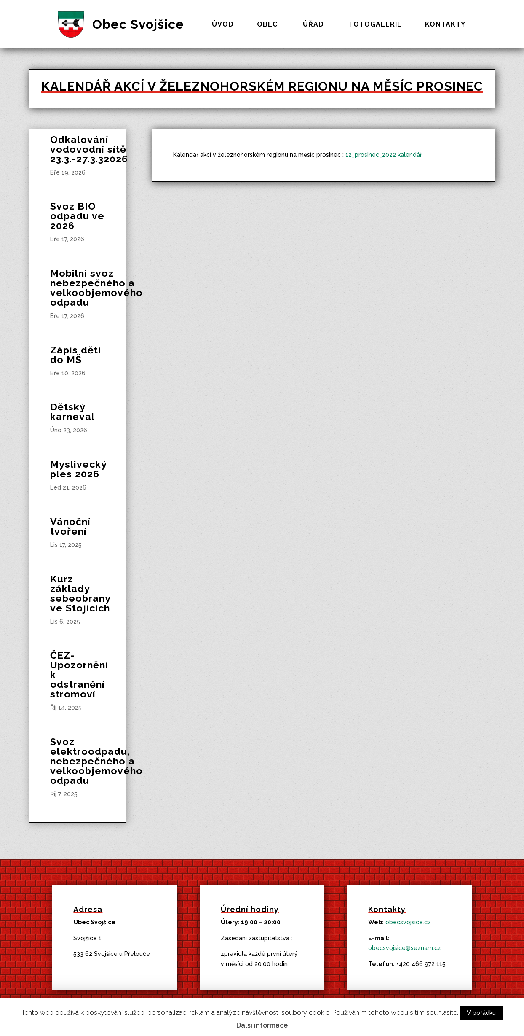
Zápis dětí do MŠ (75, 354)
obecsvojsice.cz (408, 922)
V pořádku (481, 1012)
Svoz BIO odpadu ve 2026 (77, 215)
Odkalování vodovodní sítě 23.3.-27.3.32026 (89, 149)
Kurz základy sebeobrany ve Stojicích (80, 593)
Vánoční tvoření (70, 526)
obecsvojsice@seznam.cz (404, 948)
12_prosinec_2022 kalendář (383, 154)
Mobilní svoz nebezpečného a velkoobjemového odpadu (96, 287)
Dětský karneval (72, 411)
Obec (267, 25)
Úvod (223, 25)
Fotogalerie (375, 25)
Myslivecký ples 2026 (78, 468)
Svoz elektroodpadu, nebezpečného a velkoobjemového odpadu (96, 761)
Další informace (262, 1025)
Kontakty (445, 25)
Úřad (313, 25)
